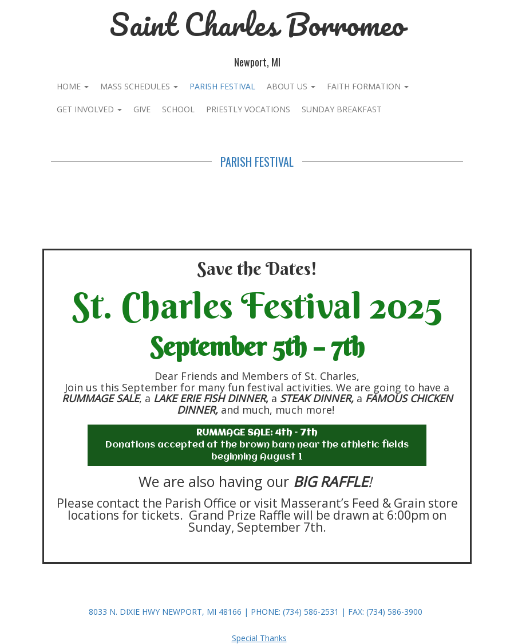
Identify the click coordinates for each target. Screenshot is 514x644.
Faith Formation (368, 86)
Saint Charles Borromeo (257, 24)
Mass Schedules (139, 86)
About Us (291, 86)
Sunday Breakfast (342, 109)
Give (142, 109)
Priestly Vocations (248, 109)
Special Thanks (259, 638)
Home (73, 86)
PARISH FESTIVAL (222, 86)
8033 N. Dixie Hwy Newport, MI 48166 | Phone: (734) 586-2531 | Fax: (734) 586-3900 (255, 611)
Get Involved (89, 109)
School (178, 109)
